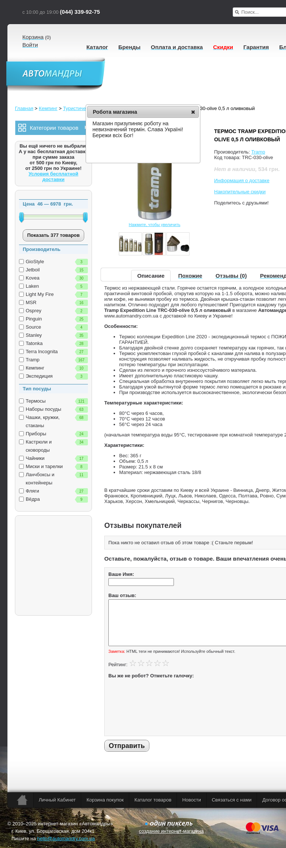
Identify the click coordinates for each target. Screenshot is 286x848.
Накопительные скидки (240, 191)
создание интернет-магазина (171, 831)
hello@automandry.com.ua (66, 838)
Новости (191, 800)
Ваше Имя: (121, 574)
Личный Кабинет (57, 800)
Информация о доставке (241, 180)
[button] (193, 112)
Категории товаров (51, 128)
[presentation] (138, 705)
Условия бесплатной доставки (54, 176)
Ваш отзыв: (122, 595)
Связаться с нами (232, 800)
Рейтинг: (117, 664)
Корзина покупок (105, 800)
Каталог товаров (152, 800)
